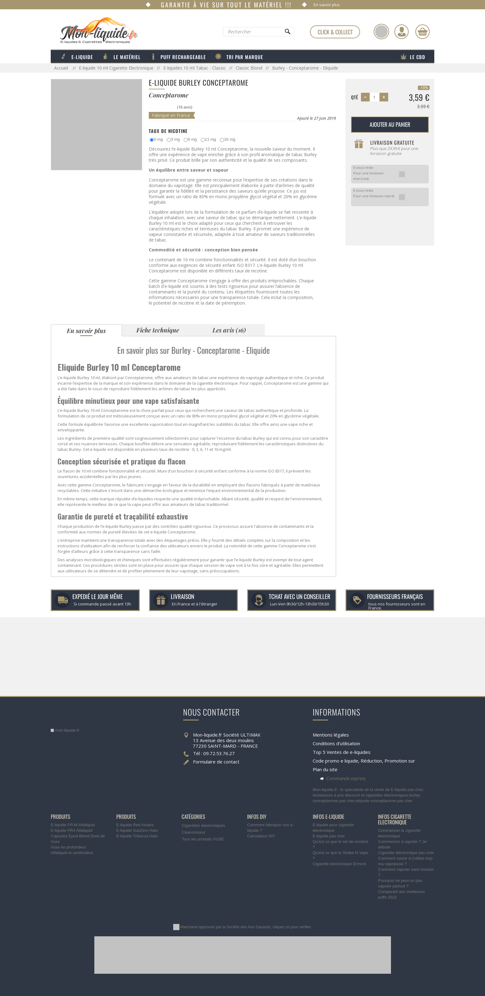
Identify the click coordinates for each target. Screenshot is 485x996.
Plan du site (325, 769)
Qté (354, 97)
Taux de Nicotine (168, 130)
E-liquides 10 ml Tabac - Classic (194, 68)
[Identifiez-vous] (401, 31)
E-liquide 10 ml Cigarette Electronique (116, 68)
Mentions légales (331, 735)
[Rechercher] (287, 33)
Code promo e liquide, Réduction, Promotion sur (364, 761)
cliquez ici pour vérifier (292, 927)
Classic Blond (249, 68)
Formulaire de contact (216, 762)
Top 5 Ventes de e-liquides (342, 752)
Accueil (61, 68)
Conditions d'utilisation (336, 743)
